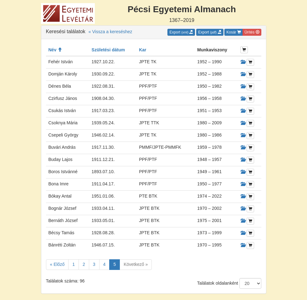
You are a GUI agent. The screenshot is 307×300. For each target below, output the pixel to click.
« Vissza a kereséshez (110, 31)
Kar (142, 49)
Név (55, 49)
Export (181, 32)
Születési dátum (108, 49)
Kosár (233, 32)
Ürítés (251, 32)
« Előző (57, 264)
